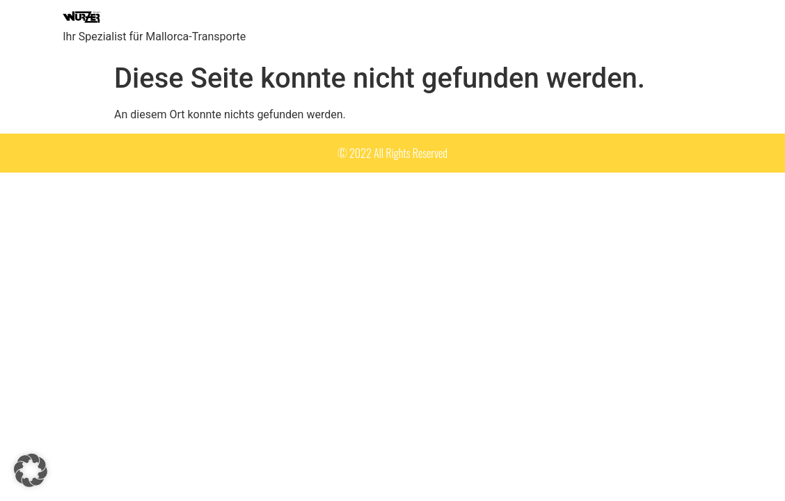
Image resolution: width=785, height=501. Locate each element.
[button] (30, 470)
